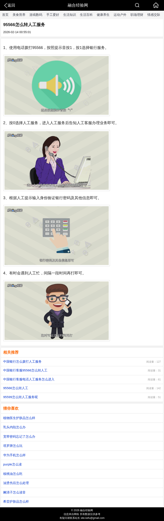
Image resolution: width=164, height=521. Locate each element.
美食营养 (19, 14)
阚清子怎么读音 (14, 492)
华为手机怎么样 (14, 455)
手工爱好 (52, 14)
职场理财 (136, 14)
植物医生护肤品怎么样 (19, 418)
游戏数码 (35, 14)
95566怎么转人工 (15, 388)
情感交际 (153, 14)
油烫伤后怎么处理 (16, 483)
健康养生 (103, 14)
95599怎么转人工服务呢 (20, 397)
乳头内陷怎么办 (14, 427)
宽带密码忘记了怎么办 (19, 436)
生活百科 (86, 14)
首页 (5, 14)
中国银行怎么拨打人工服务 (22, 361)
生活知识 (69, 14)
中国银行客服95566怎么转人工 (25, 370)
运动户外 (120, 14)
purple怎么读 (12, 464)
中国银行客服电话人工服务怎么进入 (28, 379)
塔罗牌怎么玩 (12, 445)
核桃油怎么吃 (12, 473)
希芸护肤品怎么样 (16, 501)
